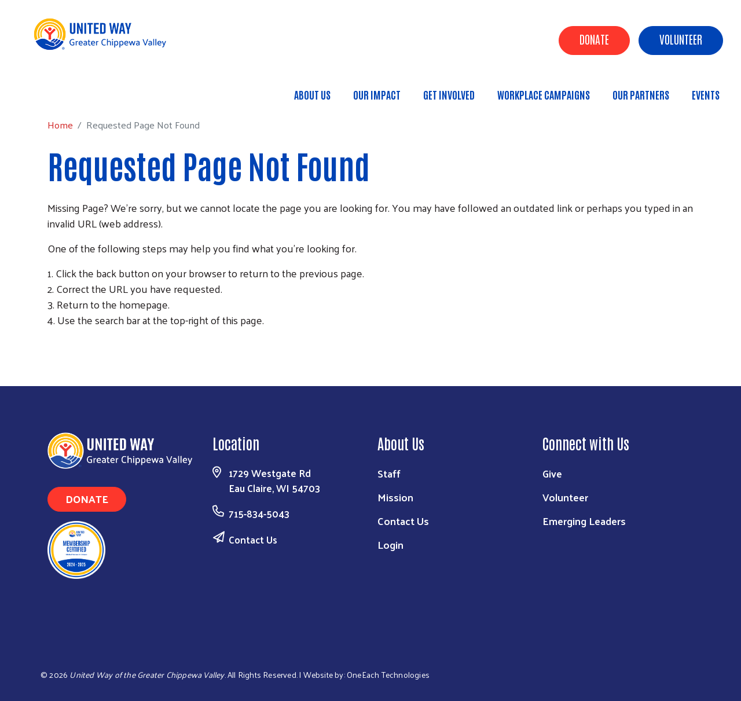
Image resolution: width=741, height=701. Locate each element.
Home (67, 89)
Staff (389, 473)
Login (390, 544)
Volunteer (680, 38)
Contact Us (253, 539)
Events (706, 94)
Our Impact (377, 94)
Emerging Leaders (584, 521)
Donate (594, 38)
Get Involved (449, 94)
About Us (312, 94)
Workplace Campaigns (543, 94)
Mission (395, 497)
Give (552, 473)
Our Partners (640, 94)
